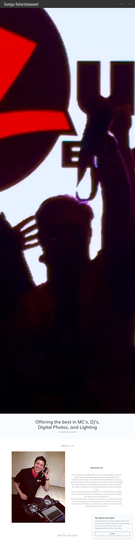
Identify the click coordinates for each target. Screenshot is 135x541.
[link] (21, 5)
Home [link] (121, 4)
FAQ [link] (129, 4)
